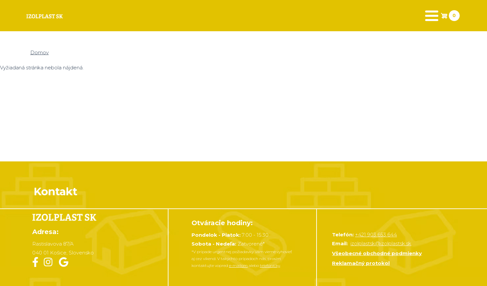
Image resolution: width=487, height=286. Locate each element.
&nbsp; (243, 117)
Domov (39, 52)
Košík (156, 15)
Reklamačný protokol (361, 263)
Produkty (99, 15)
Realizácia (346, 15)
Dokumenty (217, 15)
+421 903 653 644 (376, 234)
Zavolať (412, 15)
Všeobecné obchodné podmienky (377, 253)
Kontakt (281, 15)
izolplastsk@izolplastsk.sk (380, 243)
